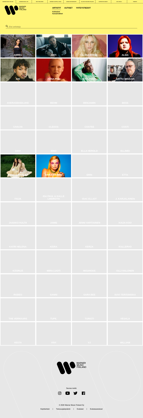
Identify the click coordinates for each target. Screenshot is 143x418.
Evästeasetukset (96, 409)
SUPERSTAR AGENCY (103, 1)
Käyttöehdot (45, 409)
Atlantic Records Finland (87, 1)
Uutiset (68, 8)
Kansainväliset (57, 13)
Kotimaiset (56, 12)
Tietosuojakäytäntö (63, 409)
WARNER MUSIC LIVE (23, 1)
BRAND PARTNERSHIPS (71, 1)
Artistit (56, 8)
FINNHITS (135, 1)
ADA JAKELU (119, 1)
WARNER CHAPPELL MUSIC (55, 1)
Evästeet (80, 409)
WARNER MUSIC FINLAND (7, 1)
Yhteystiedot (83, 8)
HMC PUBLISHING (39, 1)
